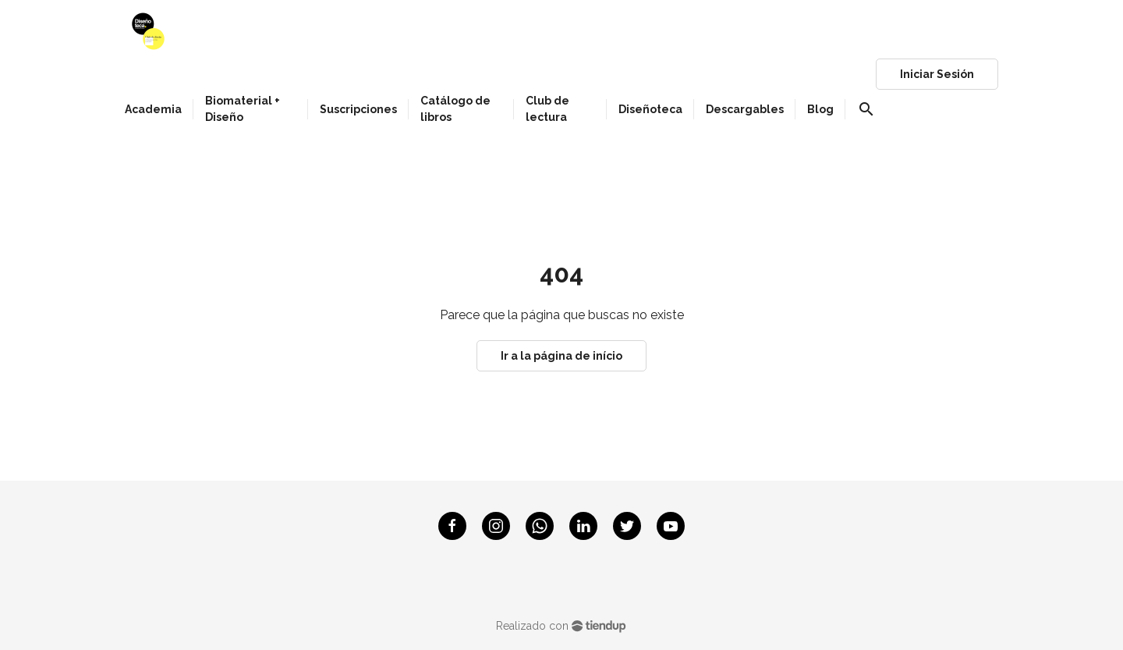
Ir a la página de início (561, 356)
